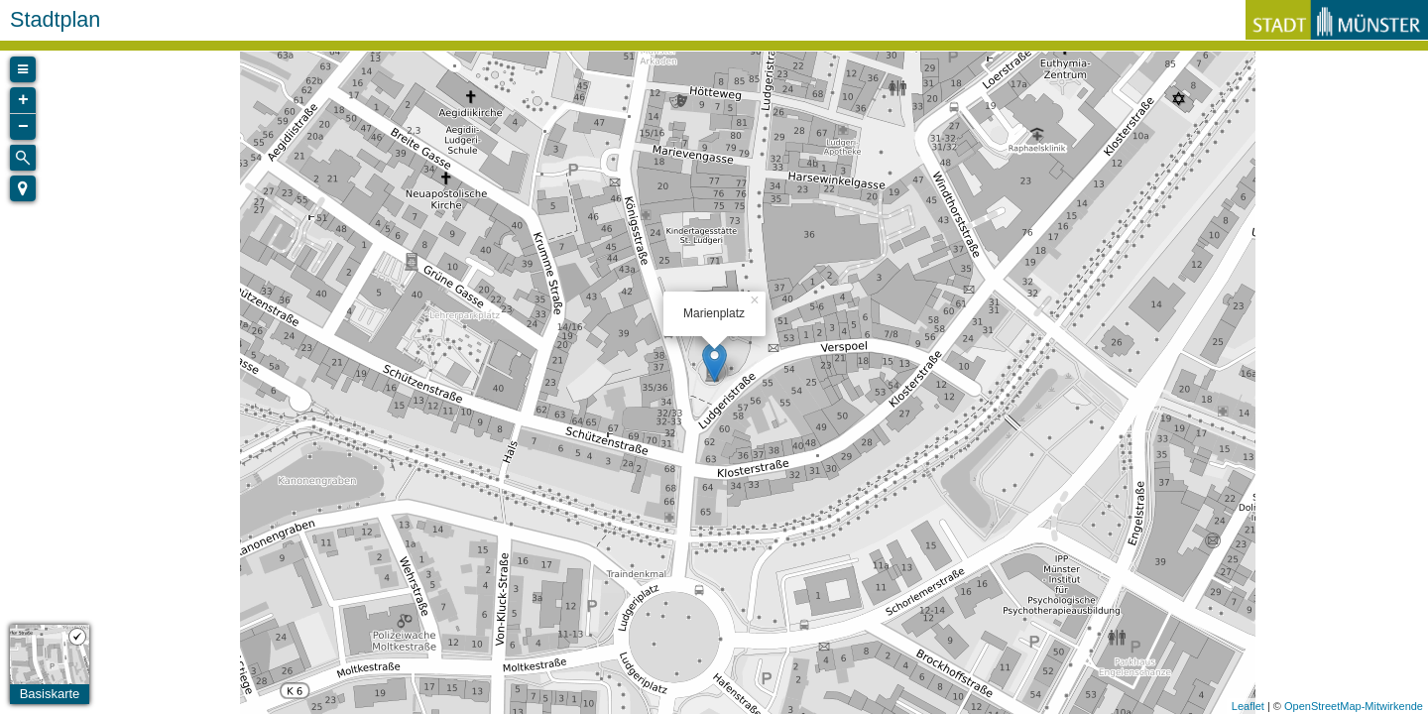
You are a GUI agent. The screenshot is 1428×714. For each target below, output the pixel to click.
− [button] (23, 127)
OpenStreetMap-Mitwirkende (1353, 706)
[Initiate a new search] (23, 158)
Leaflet (1248, 706)
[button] (23, 188)
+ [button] (23, 100)
